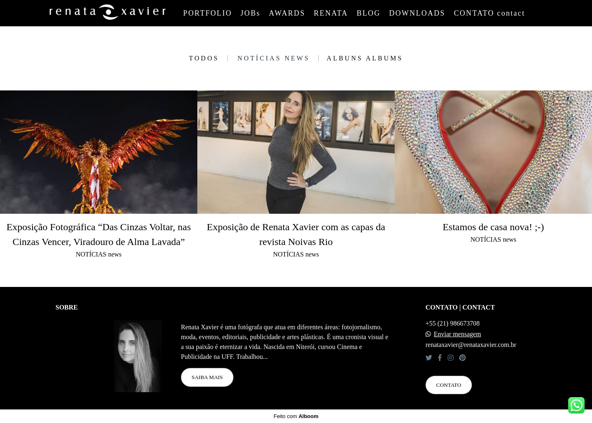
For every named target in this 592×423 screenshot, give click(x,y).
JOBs (250, 13)
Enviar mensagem (457, 334)
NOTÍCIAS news (274, 58)
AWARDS (287, 13)
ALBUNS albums (365, 58)
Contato (448, 385)
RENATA (331, 13)
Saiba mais (207, 377)
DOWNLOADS (417, 13)
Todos (204, 58)
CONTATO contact (489, 13)
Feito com (295, 416)
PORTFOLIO (207, 13)
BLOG (368, 13)
